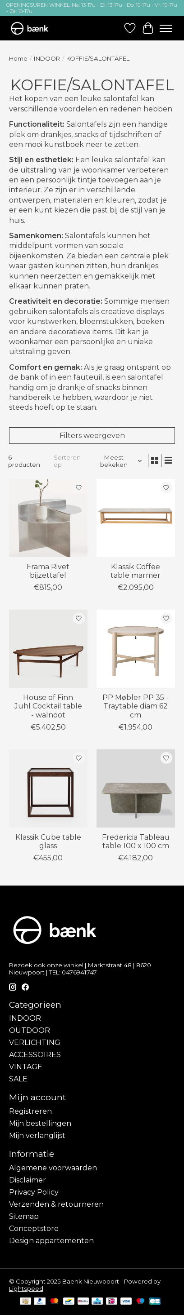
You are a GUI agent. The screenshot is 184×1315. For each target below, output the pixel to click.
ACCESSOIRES (35, 1054)
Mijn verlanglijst (37, 1135)
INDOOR (47, 58)
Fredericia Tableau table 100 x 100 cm (136, 841)
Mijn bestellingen (40, 1123)
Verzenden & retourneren (56, 1204)
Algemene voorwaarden (53, 1168)
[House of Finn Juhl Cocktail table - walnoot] (48, 649)
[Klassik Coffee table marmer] (136, 518)
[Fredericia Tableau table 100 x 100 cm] (136, 788)
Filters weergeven (92, 435)
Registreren (30, 1111)
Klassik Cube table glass (48, 841)
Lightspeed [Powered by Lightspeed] (26, 1288)
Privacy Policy (34, 1192)
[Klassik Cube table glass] (48, 788)
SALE (18, 1079)
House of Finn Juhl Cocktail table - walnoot (48, 706)
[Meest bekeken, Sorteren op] (117, 461)
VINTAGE (25, 1067)
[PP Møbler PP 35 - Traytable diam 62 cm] (136, 649)
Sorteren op (67, 461)
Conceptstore (34, 1228)
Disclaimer (27, 1180)
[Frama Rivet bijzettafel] (48, 518)
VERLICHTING (34, 1042)
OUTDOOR (29, 1030)
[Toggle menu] (166, 28)
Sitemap (24, 1216)
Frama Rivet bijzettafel (48, 571)
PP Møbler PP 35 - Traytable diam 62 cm (135, 706)
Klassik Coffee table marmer (135, 571)
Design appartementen (51, 1240)
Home (18, 58)
